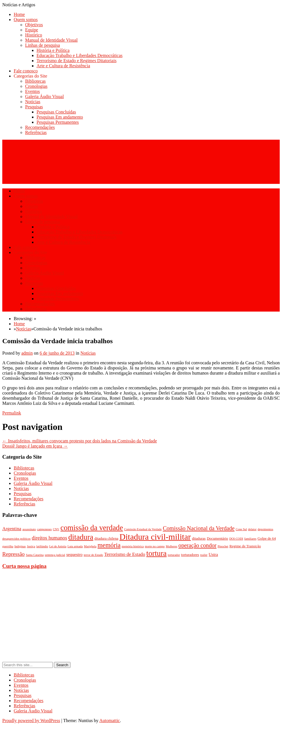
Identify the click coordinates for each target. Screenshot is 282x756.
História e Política (53, 50)
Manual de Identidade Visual (51, 40)
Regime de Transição (245, 546)
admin (27, 353)
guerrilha (7, 546)
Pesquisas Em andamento (60, 117)
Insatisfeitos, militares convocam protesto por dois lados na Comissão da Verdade (79, 440)
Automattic (109, 720)
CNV (56, 529)
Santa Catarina (34, 554)
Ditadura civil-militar (155, 536)
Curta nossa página (24, 566)
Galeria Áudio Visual (44, 96)
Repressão (13, 554)
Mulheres (171, 546)
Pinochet (222, 546)
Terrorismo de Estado (124, 554)
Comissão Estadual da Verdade (143, 529)
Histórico (33, 34)
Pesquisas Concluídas (56, 111)
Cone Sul (241, 529)
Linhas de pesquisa (42, 45)
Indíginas (20, 546)
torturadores (190, 554)
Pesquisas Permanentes (58, 122)
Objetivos (34, 24)
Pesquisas (34, 106)
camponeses (44, 529)
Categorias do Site (30, 76)
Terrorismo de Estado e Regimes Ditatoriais (76, 60)
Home (19, 14)
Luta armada (75, 546)
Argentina (11, 528)
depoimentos (265, 529)
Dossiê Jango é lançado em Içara (35, 446)
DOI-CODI (236, 538)
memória (109, 545)
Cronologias (36, 86)
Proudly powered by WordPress (31, 720)
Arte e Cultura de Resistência (63, 65)
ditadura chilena (106, 538)
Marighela (90, 546)
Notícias (32, 101)
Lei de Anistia (58, 546)
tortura (156, 553)
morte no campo (155, 546)
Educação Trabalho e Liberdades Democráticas (79, 55)
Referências (36, 132)
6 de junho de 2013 (57, 353)
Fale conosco (26, 70)
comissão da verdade (92, 528)
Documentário (217, 538)
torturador (174, 554)
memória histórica (133, 546)
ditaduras (199, 538)
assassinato (29, 529)
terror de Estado (93, 554)
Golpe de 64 (266, 538)
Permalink (11, 412)
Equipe (31, 29)
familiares (250, 538)
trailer (203, 554)
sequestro (74, 554)
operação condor (197, 545)
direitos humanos (49, 538)
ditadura (80, 537)
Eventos (32, 91)
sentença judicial (55, 554)
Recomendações (40, 127)
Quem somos (26, 19)
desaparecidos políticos (16, 538)
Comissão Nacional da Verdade (198, 528)
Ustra (213, 554)
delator (252, 529)
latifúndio (42, 546)
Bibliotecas (35, 81)
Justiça (31, 546)
